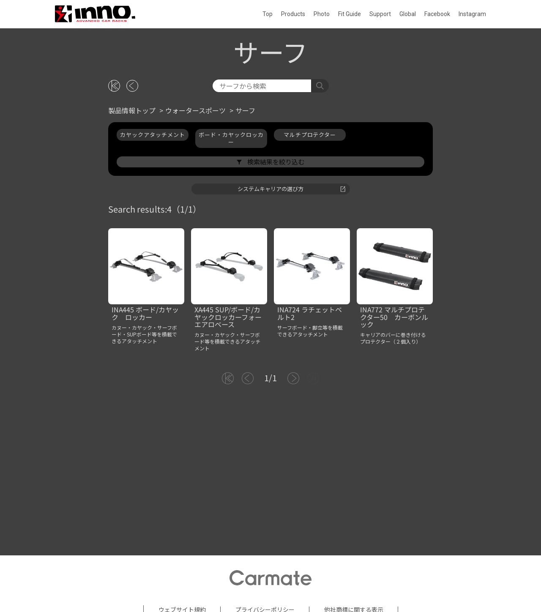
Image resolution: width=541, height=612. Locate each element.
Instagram (472, 14)
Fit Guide (349, 14)
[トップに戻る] (114, 164)
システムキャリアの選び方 (292, 267)
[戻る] (132, 164)
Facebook (437, 14)
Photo (322, 14)
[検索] (261, 164)
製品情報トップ (132, 189)
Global (407, 14)
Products (293, 14)
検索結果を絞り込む (275, 239)
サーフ (245, 189)
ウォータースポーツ (195, 189)
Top (267, 14)
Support (380, 14)
